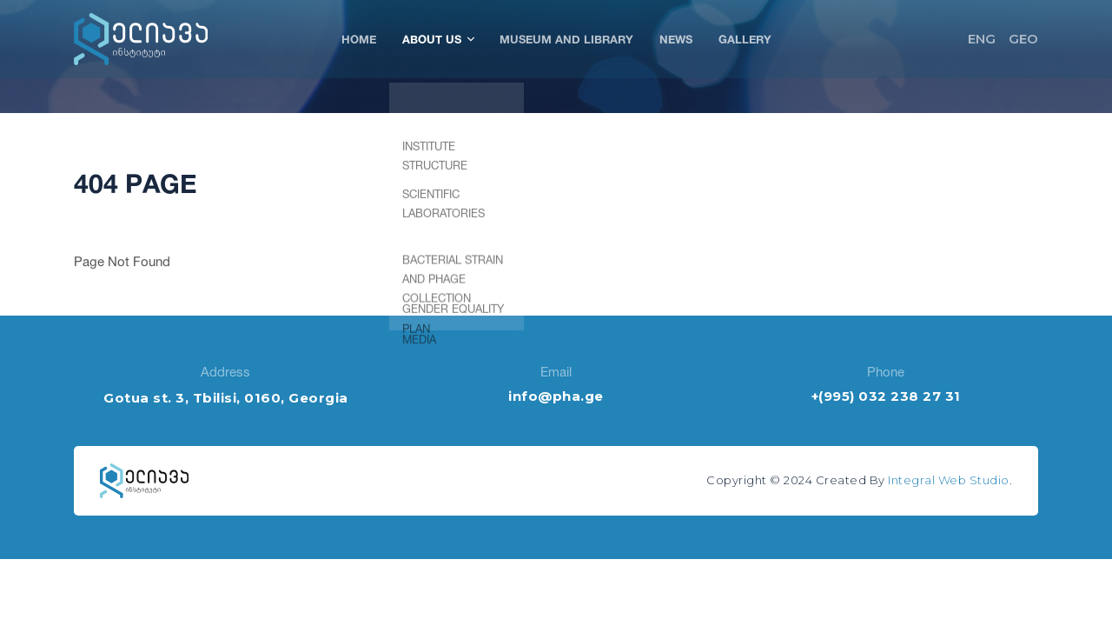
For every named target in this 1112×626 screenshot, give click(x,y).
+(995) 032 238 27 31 (886, 396)
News (675, 39)
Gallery (744, 39)
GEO (1023, 38)
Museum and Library (566, 39)
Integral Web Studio (948, 480)
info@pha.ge (556, 396)
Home (358, 39)
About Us (437, 39)
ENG (982, 38)
